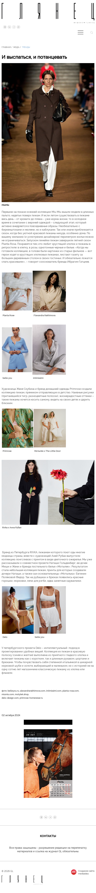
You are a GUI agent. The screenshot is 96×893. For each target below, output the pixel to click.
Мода (16, 47)
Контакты (48, 836)
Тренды (26, 47)
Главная (6, 47)
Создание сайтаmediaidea (86, 872)
